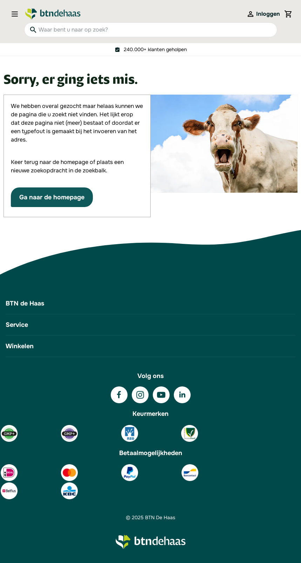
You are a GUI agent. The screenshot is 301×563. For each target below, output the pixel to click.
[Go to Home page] (53, 14)
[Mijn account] (263, 14)
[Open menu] (16, 14)
